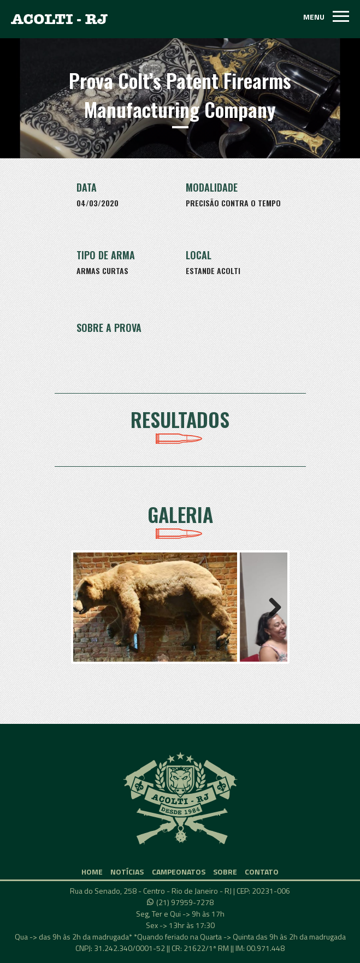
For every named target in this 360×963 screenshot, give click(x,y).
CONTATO (262, 871)
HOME (92, 871)
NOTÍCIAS (127, 871)
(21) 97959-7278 (185, 902)
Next (271, 607)
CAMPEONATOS (178, 871)
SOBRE (225, 871)
